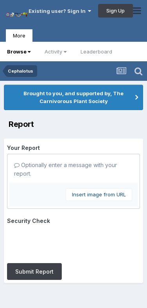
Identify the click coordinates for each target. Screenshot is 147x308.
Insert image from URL (99, 194)
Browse (18, 51)
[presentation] (66, 242)
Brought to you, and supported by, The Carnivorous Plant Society (73, 97)
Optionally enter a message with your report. (65, 169)
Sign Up (115, 10)
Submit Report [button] (34, 271)
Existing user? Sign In (60, 11)
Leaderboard (96, 51)
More (19, 35)
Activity (55, 51)
